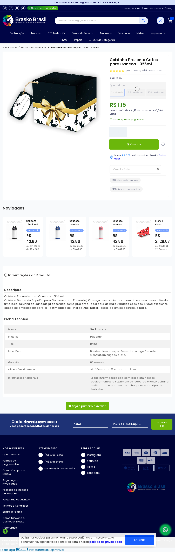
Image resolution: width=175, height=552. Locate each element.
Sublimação (17, 33)
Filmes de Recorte (82, 33)
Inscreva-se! (162, 424)
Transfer (36, 33)
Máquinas (106, 33)
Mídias (140, 33)
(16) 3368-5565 (51, 455)
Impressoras (158, 33)
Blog (168, 8)
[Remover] (112, 132)
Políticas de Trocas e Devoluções (16, 491)
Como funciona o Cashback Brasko (14, 519)
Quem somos (11, 454)
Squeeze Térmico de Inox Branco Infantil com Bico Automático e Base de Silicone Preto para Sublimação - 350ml (59, 223)
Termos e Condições (16, 505)
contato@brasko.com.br (56, 468)
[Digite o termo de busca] (97, 20)
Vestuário (124, 33)
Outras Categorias (102, 40)
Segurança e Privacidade (10, 481)
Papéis (78, 40)
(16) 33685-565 (51, 462)
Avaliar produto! (155, 70)
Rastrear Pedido (12, 512)
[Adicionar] (124, 132)
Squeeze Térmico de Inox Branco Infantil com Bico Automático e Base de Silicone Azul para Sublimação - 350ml (145, 223)
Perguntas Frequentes (16, 499)
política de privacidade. (106, 542)
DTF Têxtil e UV (56, 33)
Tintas (64, 40)
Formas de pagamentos (11, 462)
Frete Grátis (10, 527)
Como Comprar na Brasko (14, 472)
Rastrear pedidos (152, 8)
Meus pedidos (131, 8)
